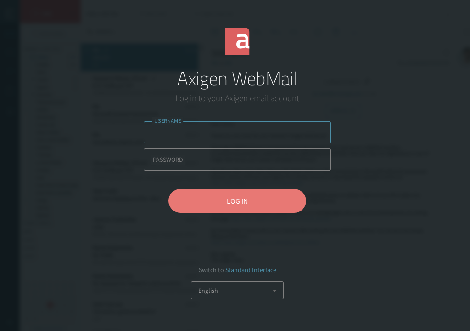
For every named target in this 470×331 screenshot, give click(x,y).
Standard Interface (250, 270)
